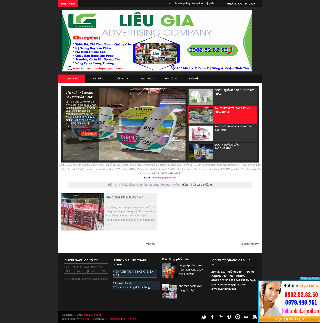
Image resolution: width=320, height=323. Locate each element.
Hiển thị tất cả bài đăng (197, 184)
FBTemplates (112, 318)
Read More (89, 134)
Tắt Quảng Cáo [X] (310, 278)
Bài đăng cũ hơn (249, 243)
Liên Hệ (193, 78)
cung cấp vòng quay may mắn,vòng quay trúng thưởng (191, 269)
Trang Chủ (71, 78)
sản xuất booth (92, 314)
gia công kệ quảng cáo (124, 197)
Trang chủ (150, 243)
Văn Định (84, 318)
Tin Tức (171, 78)
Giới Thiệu (97, 78)
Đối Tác (122, 78)
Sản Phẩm (146, 78)
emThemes (129, 318)
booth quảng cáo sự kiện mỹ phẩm (196, 3)
